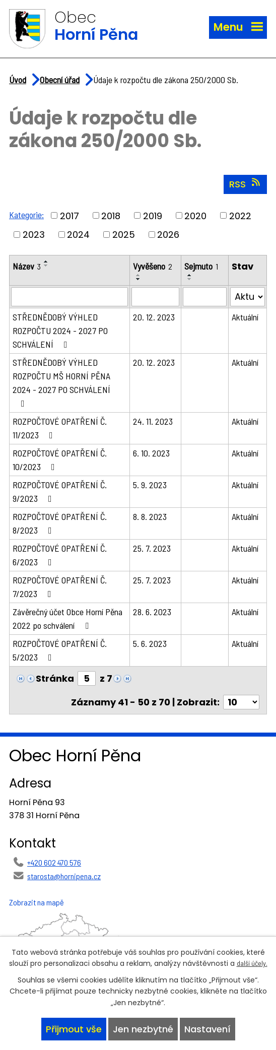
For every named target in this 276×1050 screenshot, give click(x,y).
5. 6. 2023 (150, 643)
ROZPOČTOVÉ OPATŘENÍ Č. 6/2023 (60, 555)
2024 (78, 234)
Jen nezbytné (143, 1029)
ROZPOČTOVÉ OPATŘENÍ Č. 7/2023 (60, 586)
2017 (69, 215)
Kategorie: (26, 214)
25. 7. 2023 (152, 548)
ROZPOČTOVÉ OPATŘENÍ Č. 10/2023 (60, 459)
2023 (34, 234)
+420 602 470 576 (54, 862)
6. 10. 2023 (151, 452)
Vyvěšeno (152, 266)
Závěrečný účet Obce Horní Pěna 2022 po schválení (67, 618)
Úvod (17, 79)
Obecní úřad (60, 79)
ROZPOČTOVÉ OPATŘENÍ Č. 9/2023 (60, 491)
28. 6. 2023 (152, 611)
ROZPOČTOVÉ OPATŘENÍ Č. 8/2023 (60, 523)
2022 (240, 215)
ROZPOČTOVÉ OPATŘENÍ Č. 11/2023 (60, 428)
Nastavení (207, 1029)
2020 (195, 215)
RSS (245, 183)
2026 (168, 234)
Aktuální (245, 316)
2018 (110, 215)
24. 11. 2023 (153, 421)
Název (27, 266)
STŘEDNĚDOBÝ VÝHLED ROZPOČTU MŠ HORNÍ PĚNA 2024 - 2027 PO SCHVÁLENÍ (61, 382)
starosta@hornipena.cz (64, 876)
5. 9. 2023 (150, 484)
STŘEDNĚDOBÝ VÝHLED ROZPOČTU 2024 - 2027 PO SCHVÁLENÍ (60, 330)
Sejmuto (201, 266)
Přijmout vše (74, 1029)
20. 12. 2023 (154, 316)
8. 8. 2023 (150, 516)
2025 (123, 234)
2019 (152, 215)
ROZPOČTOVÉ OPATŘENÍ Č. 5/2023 (60, 650)
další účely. (252, 963)
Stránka (55, 678)
